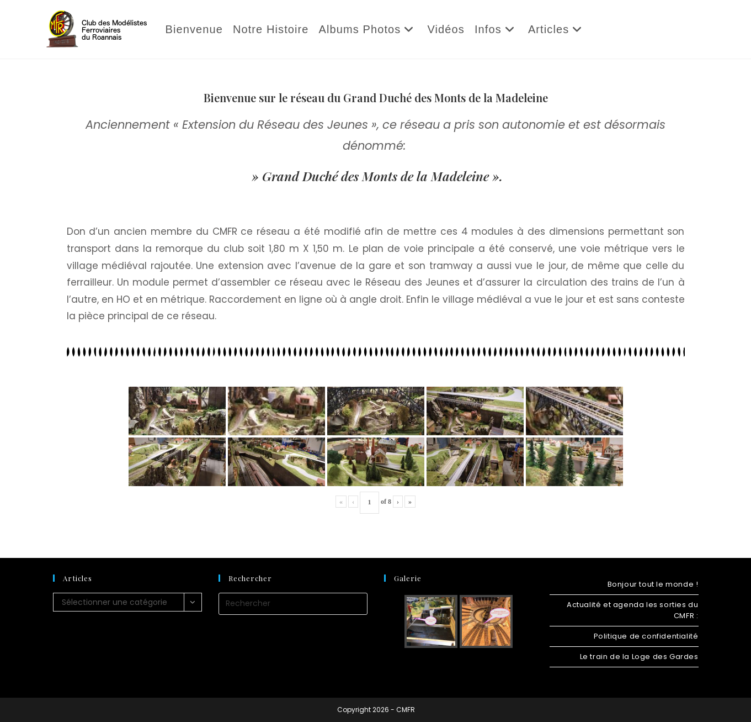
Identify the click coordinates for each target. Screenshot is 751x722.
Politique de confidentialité (646, 636)
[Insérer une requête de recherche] (293, 604)
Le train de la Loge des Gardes (639, 656)
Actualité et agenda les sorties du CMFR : (632, 610)
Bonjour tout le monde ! (653, 584)
